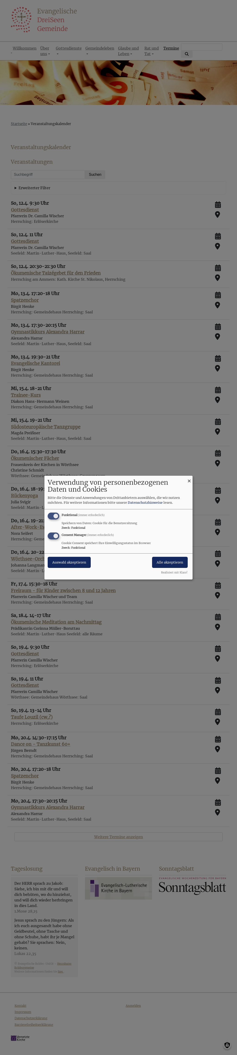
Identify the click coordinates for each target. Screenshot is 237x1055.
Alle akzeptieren (170, 562)
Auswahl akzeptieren (69, 562)
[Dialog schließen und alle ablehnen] (189, 478)
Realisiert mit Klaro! (174, 572)
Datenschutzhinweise (145, 503)
